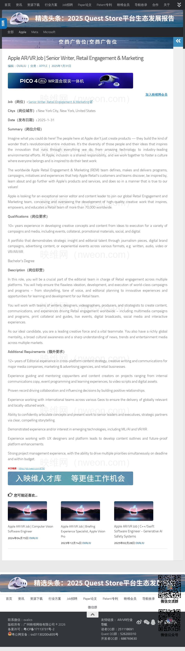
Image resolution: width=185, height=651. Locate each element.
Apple (22, 32)
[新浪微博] (139, 626)
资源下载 (33, 5)
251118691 (126, 633)
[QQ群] (153, 626)
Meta (34, 32)
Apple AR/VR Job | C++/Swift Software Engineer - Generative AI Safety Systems (138, 535)
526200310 (128, 638)
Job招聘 (67, 5)
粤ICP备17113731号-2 (38, 633)
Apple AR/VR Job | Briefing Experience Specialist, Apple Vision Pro (85, 535)
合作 (155, 5)
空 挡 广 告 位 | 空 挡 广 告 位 (88, 46)
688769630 (129, 643)
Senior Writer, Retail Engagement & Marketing (63, 106)
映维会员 (123, 5)
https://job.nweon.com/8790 (32, 472)
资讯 (19, 5)
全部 (10, 32)
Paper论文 (85, 5)
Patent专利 (104, 5)
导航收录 (141, 5)
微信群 (92, 611)
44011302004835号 (44, 638)
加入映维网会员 (155, 98)
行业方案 (51, 5)
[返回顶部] (92, 619)
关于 (167, 5)
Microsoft (49, 32)
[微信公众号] (146, 626)
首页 (8, 5)
